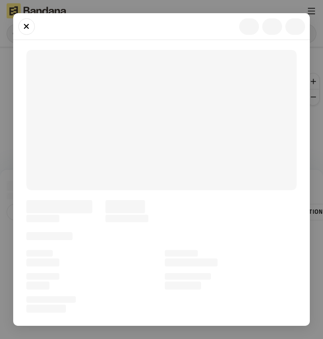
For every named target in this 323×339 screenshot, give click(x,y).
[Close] (26, 26)
